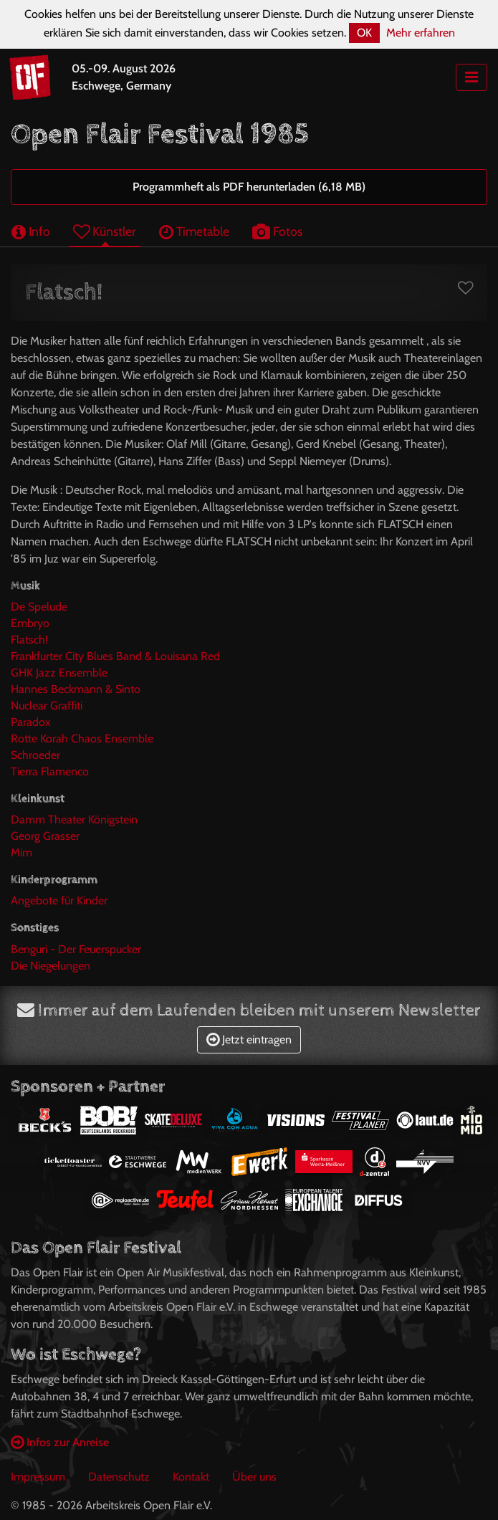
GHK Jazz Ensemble (59, 672)
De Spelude (39, 606)
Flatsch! (29, 639)
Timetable (194, 231)
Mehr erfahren (420, 32)
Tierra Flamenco (50, 771)
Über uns (254, 1476)
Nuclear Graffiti (46, 705)
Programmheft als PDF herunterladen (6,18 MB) (249, 186)
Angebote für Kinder (59, 900)
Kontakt (191, 1476)
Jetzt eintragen (249, 1039)
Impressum (38, 1476)
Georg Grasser (45, 836)
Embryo (30, 623)
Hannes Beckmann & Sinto (75, 689)
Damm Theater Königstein (74, 819)
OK (364, 32)
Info (30, 231)
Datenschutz (119, 1476)
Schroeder (35, 755)
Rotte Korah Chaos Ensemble (82, 738)
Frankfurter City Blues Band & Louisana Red (115, 656)
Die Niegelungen (50, 965)
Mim (21, 852)
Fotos (277, 231)
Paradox (31, 722)
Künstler (104, 231)
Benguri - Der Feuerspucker (76, 949)
